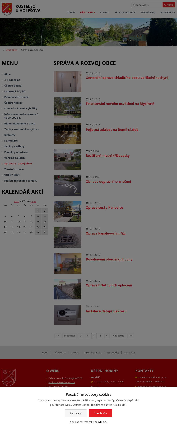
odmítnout (100, 422)
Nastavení (75, 413)
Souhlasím (100, 413)
